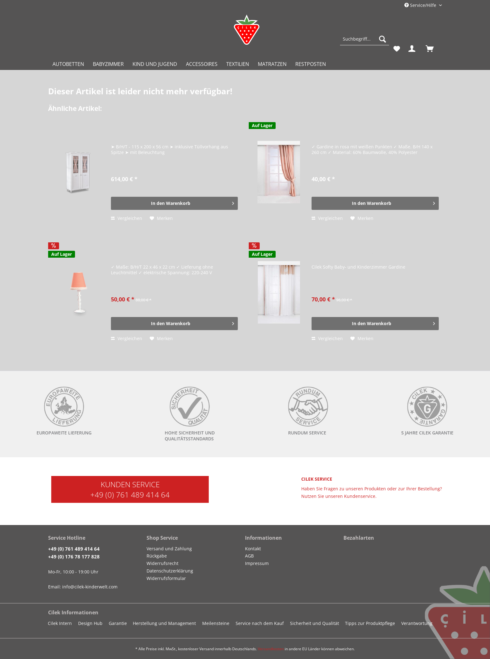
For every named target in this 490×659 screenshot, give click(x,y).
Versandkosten (271, 649)
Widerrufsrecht (162, 563)
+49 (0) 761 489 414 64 (130, 494)
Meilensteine (215, 623)
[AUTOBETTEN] (68, 64)
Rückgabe (157, 556)
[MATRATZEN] (272, 64)
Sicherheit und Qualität (314, 623)
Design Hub (90, 623)
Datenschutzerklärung (170, 571)
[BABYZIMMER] (108, 64)
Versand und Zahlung (169, 549)
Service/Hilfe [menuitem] (421, 5)
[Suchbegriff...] (364, 39)
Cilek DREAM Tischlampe (141, 253)
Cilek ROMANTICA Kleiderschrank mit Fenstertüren (173, 133)
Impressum (257, 563)
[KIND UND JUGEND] (155, 64)
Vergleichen (126, 218)
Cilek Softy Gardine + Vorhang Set (352, 253)
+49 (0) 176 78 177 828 (74, 556)
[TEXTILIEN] (237, 64)
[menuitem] (364, 42)
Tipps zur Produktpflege (370, 623)
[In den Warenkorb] (174, 203)
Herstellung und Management (164, 623)
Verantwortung (416, 623)
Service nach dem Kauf (260, 623)
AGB (249, 556)
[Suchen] (382, 39)
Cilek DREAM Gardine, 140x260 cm (354, 133)
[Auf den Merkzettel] (161, 218)
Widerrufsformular (166, 578)
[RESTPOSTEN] (310, 64)
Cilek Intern (60, 623)
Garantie (118, 623)
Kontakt (253, 549)
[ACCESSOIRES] (202, 64)
